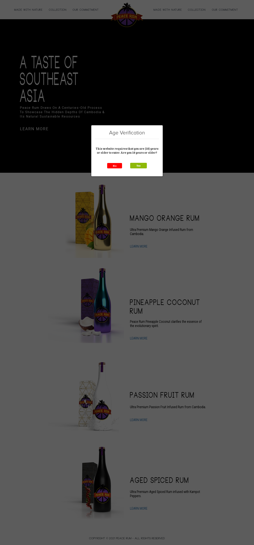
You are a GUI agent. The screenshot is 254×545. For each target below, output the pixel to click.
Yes (138, 165)
